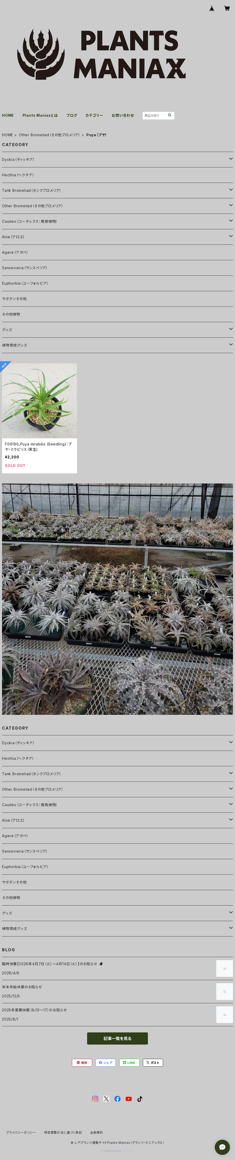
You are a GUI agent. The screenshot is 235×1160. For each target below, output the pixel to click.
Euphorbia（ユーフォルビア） (25, 283)
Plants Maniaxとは (40, 115)
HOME (8, 115)
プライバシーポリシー (21, 1132)
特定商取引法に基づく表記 (63, 1132)
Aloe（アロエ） (13, 237)
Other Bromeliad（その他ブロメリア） (50, 135)
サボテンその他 (14, 299)
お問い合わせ (123, 115)
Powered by (117, 1151)
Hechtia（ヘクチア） (18, 175)
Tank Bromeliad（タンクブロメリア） (32, 190)
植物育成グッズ (14, 345)
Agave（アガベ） (15, 252)
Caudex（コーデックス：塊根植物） (30, 221)
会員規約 (96, 1132)
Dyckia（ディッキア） (18, 159)
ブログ (71, 115)
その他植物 (11, 314)
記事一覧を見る (117, 1038)
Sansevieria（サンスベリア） (25, 268)
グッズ (7, 329)
